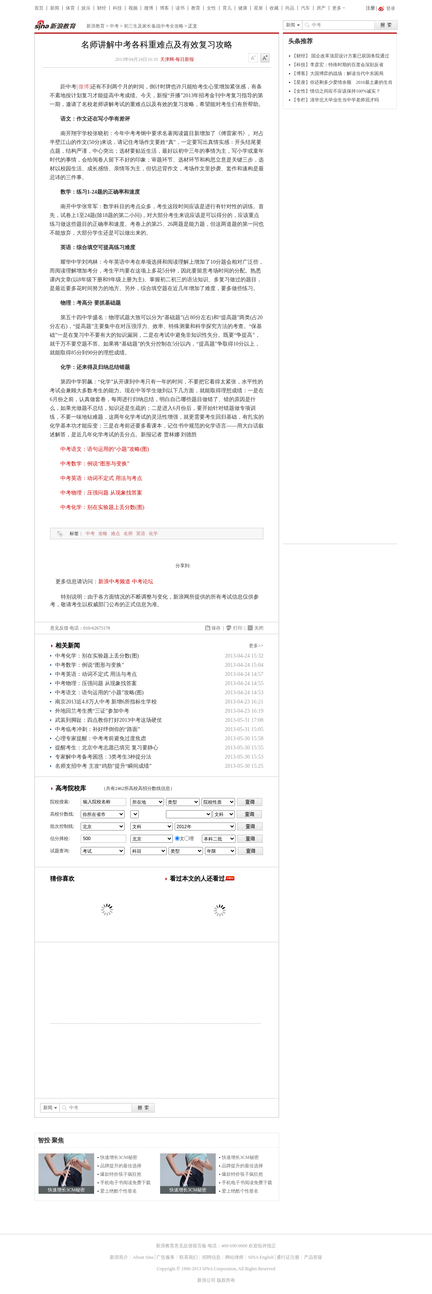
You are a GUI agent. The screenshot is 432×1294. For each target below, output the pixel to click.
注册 (370, 8)
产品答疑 (313, 1257)
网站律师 (234, 1257)
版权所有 (226, 1280)
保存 (216, 628)
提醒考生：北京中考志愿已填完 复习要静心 (106, 748)
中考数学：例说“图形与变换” (94, 464)
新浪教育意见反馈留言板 (181, 1245)
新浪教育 (95, 26)
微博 (148, 8)
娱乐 (86, 8)
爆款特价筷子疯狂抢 (120, 1174)
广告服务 (165, 1257)
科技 (117, 8)
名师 (128, 533)
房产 (321, 8)
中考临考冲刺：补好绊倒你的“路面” (97, 729)
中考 (114, 26)
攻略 (102, 533)
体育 (70, 8)
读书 (180, 8)
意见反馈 (59, 628)
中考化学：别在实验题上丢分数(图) (102, 507)
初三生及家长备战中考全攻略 (154, 26)
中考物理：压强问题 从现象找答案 (101, 493)
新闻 (54, 8)
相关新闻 (67, 645)
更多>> (256, 645)
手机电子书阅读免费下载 (125, 1182)
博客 (164, 8)
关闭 (258, 628)
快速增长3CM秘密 (118, 1157)
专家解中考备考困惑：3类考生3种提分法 (103, 757)
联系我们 (188, 1257)
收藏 (274, 8)
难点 (115, 533)
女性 (211, 8)
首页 (39, 8)
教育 (195, 8)
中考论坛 (142, 581)
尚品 (289, 8)
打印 (237, 628)
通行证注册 (287, 1257)
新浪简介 (119, 1257)
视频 (133, 8)
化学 (153, 533)
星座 (258, 8)
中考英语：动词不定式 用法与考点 (101, 478)
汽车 (305, 8)
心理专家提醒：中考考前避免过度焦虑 (100, 738)
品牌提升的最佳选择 (120, 1165)
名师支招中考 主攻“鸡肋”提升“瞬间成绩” (103, 766)
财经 (101, 8)
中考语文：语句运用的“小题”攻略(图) (104, 449)
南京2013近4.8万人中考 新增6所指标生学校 (106, 702)
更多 (336, 8)
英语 (140, 533)
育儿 (227, 8)
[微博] (83, 87)
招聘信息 (211, 1257)
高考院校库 (70, 788)
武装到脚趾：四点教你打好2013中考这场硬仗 (108, 720)
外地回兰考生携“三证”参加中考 (92, 711)
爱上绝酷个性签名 (118, 1191)
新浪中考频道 (114, 581)
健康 (242, 8)
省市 (134, 814)
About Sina (143, 1257)
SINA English (261, 1257)
